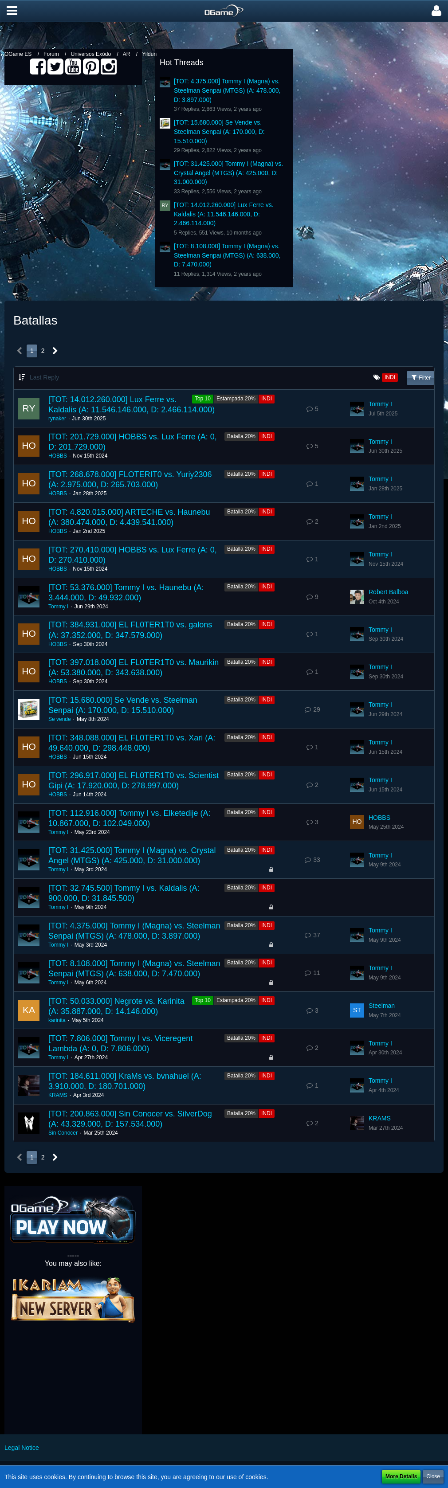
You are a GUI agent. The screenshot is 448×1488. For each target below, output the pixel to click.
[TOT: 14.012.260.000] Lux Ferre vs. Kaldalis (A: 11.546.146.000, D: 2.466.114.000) (224, 214)
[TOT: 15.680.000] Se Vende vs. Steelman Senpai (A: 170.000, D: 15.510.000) (219, 131)
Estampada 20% (235, 398)
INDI (266, 398)
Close (433, 1476)
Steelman (382, 1005)
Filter (420, 377)
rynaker (57, 418)
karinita (57, 1020)
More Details (401, 1476)
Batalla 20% (241, 436)
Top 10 (203, 398)
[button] (12, 11)
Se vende (59, 719)
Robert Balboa (389, 591)
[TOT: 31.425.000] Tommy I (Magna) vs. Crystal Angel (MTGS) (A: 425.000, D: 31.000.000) (228, 172)
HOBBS (57, 456)
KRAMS (57, 1095)
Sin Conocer (63, 1133)
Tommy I (380, 403)
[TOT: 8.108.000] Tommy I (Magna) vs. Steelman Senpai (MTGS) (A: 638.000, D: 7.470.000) (227, 255)
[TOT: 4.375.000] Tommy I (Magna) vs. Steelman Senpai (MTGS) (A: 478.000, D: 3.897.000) (227, 90)
